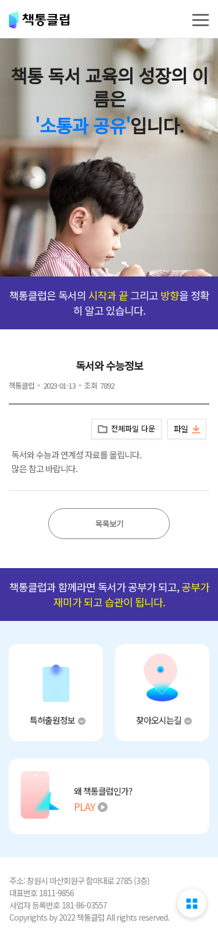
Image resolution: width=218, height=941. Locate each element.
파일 (181, 428)
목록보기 (109, 523)
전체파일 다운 (133, 428)
